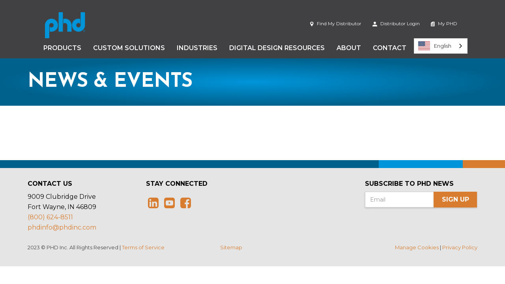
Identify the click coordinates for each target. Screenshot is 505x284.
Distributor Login (396, 23)
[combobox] (441, 46)
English (434, 45)
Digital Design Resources (277, 48)
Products (62, 48)
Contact (389, 48)
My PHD (444, 23)
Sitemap (231, 247)
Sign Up (455, 199)
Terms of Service (143, 247)
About (349, 48)
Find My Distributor (335, 23)
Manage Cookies (417, 247)
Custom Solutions (129, 48)
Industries (197, 48)
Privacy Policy (459, 247)
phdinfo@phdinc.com (62, 227)
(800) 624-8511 (50, 217)
